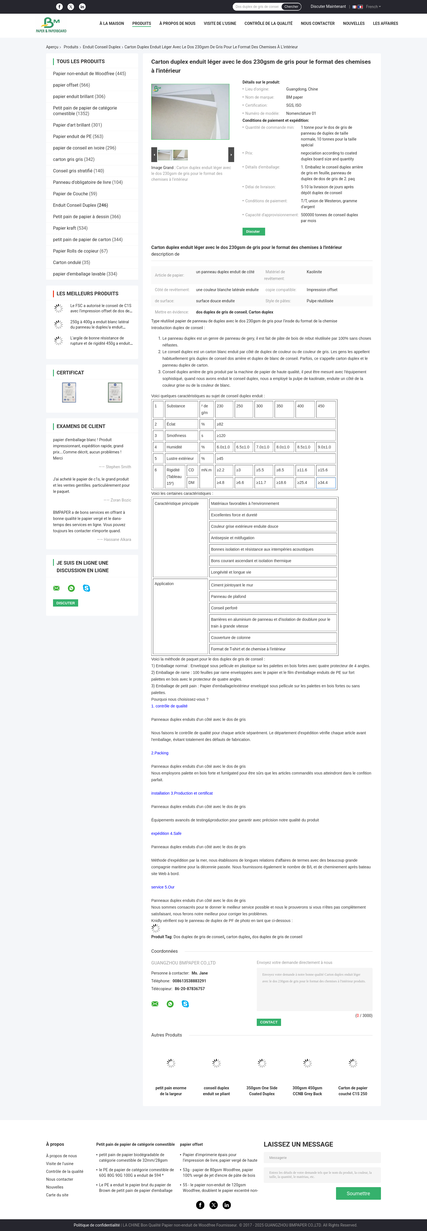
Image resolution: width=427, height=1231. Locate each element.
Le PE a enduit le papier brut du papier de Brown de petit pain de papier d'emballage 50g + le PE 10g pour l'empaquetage (135, 1188)
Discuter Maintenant (328, 6)
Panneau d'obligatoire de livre (82, 182)
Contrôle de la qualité (268, 23)
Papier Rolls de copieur (76, 251)
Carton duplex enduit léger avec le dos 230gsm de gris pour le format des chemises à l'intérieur (191, 173)
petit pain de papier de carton (82, 239)
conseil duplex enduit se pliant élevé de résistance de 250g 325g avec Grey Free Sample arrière (216, 1091)
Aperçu (52, 47)
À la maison (112, 23)
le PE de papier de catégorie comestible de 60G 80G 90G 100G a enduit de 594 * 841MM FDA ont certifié (136, 1173)
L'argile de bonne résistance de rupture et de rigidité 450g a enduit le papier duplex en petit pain (100, 343)
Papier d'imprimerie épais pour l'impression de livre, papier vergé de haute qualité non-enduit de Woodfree (220, 1158)
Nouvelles (353, 23)
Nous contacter (318, 23)
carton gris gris (68, 159)
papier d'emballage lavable (79, 274)
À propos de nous (177, 23)
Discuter (253, 231)
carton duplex (238, 937)
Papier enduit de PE (72, 136)
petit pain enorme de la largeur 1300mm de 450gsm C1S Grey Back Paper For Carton (171, 1091)
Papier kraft (64, 228)
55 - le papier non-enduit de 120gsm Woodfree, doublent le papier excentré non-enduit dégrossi (220, 1188)
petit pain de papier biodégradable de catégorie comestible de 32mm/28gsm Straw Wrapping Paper (133, 1158)
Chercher (291, 7)
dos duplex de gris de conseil (277, 937)
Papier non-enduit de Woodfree (83, 73)
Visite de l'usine (220, 23)
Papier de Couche (70, 193)
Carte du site (57, 1195)
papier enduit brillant (73, 96)
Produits (141, 23)
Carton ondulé (67, 262)
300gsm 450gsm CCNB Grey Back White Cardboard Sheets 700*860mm (307, 1091)
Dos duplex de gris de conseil (199, 937)
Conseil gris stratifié (72, 171)
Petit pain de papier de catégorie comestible (135, 1144)
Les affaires (385, 23)
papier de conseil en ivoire (78, 148)
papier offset (65, 85)
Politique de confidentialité (97, 1225)
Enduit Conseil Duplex (102, 47)
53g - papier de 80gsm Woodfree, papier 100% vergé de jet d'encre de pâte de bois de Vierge (219, 1173)
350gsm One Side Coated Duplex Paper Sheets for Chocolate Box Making (261, 1091)
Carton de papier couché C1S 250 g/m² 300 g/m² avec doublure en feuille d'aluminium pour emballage (353, 1091)
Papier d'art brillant (71, 125)
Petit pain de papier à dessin (81, 216)
